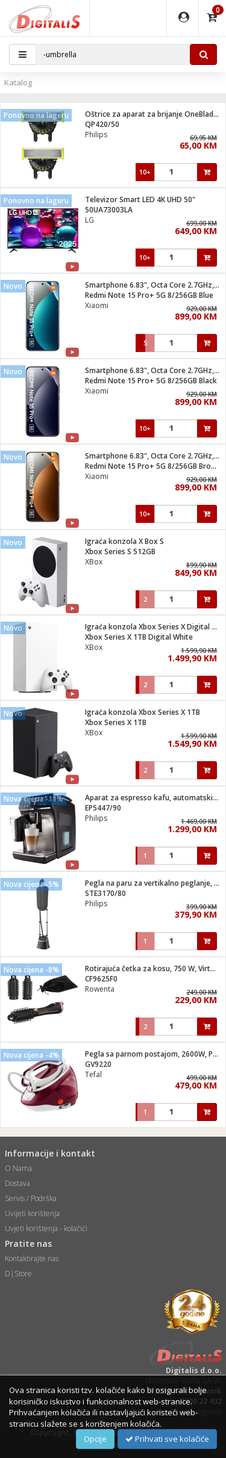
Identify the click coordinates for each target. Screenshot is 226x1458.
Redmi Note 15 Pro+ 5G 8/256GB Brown (153, 466)
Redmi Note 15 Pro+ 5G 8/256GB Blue (149, 295)
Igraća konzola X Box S (124, 541)
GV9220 (98, 1064)
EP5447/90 (103, 808)
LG (89, 220)
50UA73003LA (109, 210)
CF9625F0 (101, 979)
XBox (93, 562)
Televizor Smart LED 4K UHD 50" (140, 199)
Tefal (93, 1074)
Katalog (18, 82)
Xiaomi (96, 305)
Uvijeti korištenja (32, 1213)
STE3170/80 (105, 893)
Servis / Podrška (31, 1198)
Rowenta (100, 989)
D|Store (18, 1273)
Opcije (95, 1438)
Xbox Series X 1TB (115, 722)
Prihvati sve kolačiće (167, 1438)
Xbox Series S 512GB (120, 551)
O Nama (18, 1168)
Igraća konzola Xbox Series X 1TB (142, 712)
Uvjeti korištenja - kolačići (46, 1228)
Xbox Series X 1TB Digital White (139, 637)
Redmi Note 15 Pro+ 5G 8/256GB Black (151, 380)
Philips (96, 134)
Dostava (17, 1183)
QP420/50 (102, 124)
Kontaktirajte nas (31, 1258)
